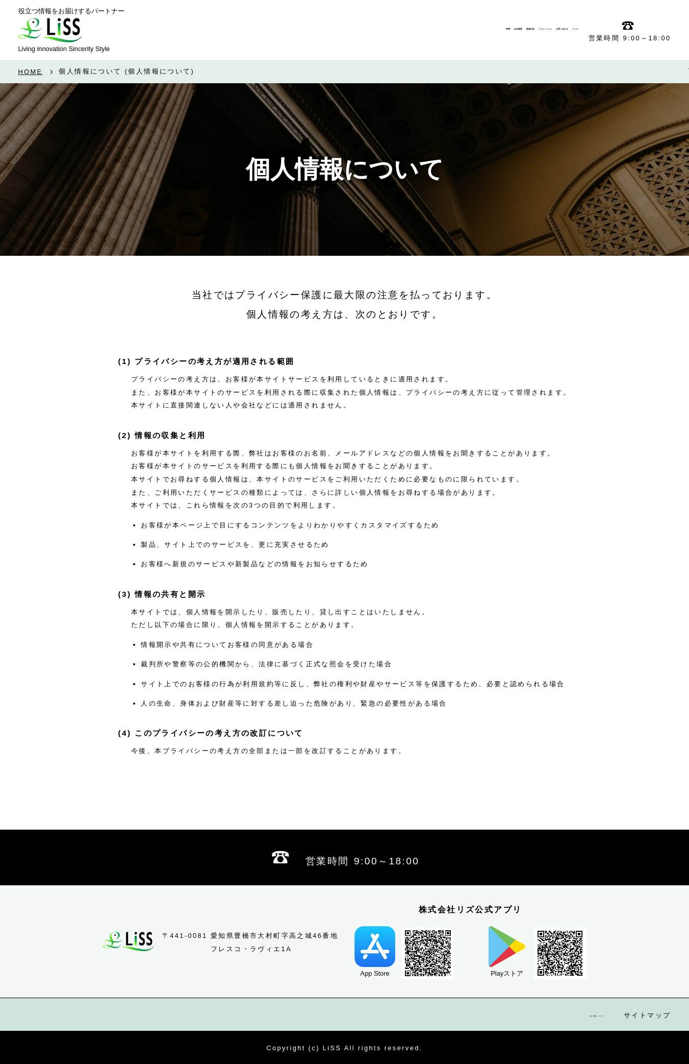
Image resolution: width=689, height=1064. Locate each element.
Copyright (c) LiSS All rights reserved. (344, 1048)
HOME (30, 72)
